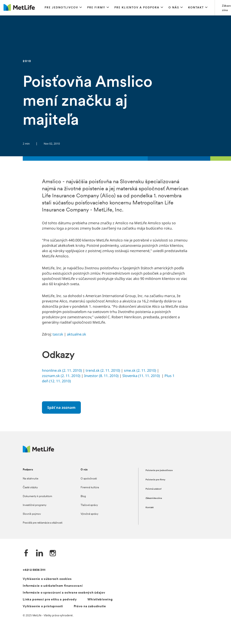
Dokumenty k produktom (37, 496)
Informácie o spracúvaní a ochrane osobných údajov (64, 592)
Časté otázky (30, 487)
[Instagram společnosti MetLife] (52, 553)
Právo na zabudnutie (90, 606)
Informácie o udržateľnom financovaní (53, 586)
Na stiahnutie (30, 478)
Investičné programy (34, 505)
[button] (63, 7)
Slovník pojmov (32, 514)
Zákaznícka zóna (154, 498)
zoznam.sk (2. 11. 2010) (61, 375)
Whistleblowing (100, 599)
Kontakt (150, 507)
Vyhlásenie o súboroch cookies (47, 579)
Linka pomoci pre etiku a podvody (50, 599)
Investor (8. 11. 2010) (101, 375)
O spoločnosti (89, 478)
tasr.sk (58, 334)
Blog (83, 496)
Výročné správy (89, 514)
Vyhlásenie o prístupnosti (43, 606)
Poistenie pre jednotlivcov (159, 470)
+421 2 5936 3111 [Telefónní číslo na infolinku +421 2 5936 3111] (34, 570)
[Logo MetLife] (38, 451)
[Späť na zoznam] (61, 407)
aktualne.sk (76, 334)
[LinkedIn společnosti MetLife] (39, 553)
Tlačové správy (89, 505)
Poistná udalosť (153, 489)
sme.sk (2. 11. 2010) (140, 370)
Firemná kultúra (90, 487)
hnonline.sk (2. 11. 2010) (62, 370)
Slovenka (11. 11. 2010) (141, 375)
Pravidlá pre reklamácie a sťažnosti (42, 523)
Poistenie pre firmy (155, 480)
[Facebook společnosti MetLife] (26, 553)
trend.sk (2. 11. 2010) (103, 370)
